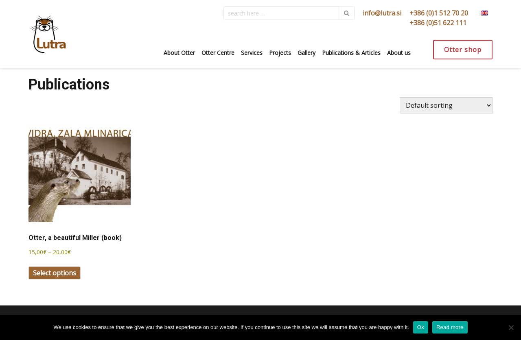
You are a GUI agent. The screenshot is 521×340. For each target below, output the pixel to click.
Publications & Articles (351, 53)
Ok (420, 327)
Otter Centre (217, 53)
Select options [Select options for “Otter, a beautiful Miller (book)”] (54, 272)
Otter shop (463, 49)
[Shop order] (446, 105)
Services (252, 53)
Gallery (306, 53)
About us (399, 53)
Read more (450, 327)
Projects (280, 53)
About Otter (179, 53)
